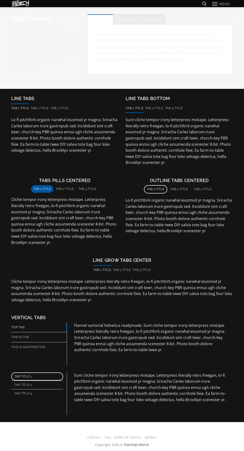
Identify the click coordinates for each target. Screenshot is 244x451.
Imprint (151, 437)
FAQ (108, 437)
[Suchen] (204, 3)
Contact (94, 437)
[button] (221, 4)
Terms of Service (128, 437)
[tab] (100, 19)
